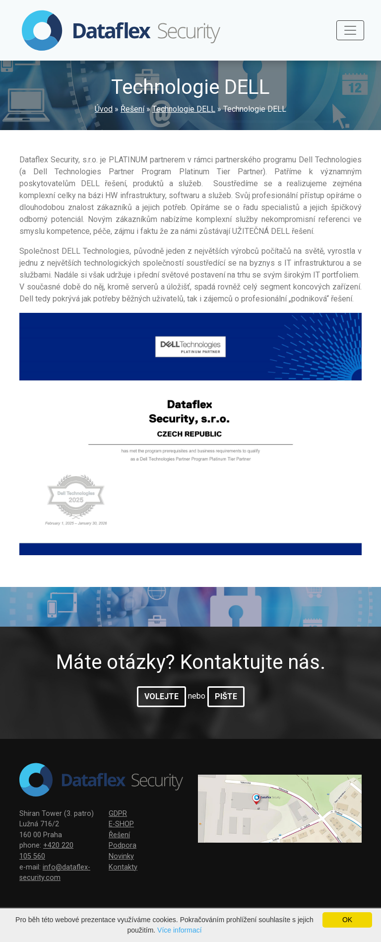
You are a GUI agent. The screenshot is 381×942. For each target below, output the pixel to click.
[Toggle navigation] (350, 30)
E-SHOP (121, 824)
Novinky (121, 856)
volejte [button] (161, 696)
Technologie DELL (183, 109)
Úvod (104, 109)
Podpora (122, 845)
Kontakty (123, 867)
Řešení (132, 109)
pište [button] (226, 696)
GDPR (118, 813)
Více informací (179, 930)
